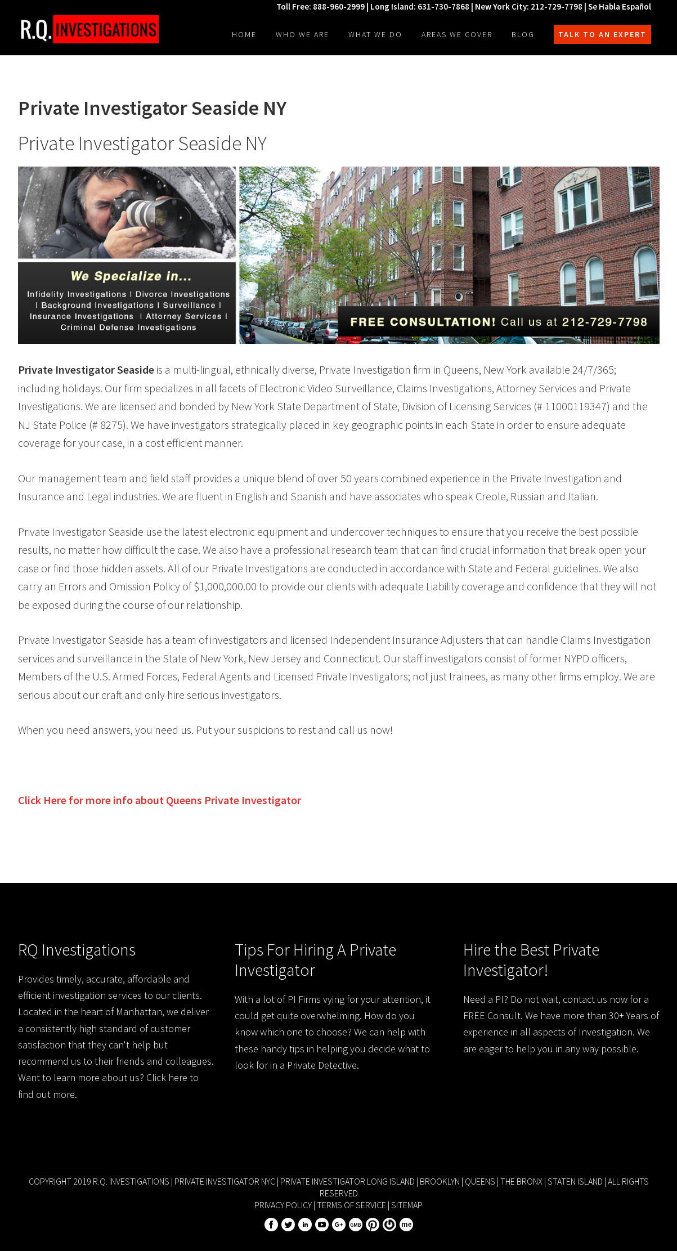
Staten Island (575, 1181)
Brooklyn (440, 1181)
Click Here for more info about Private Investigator (159, 800)
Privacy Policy (283, 1204)
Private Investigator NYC (224, 1181)
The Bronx (521, 1181)
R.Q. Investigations (88, 29)
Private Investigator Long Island (347, 1181)
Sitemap (407, 1204)
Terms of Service (351, 1204)
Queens (480, 1181)
